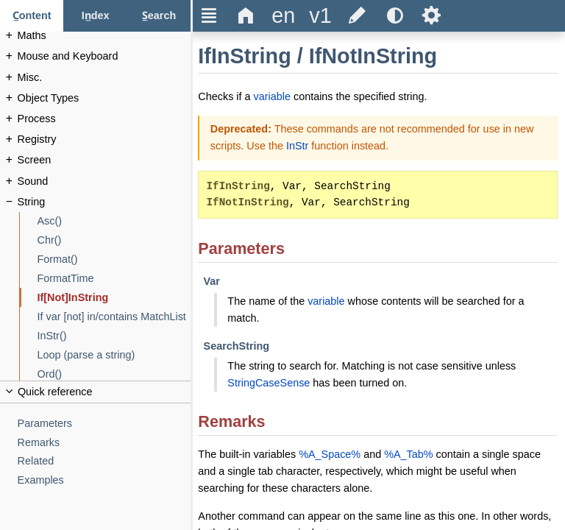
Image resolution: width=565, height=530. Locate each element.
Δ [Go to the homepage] (246, 15)
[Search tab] (159, 16)
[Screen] (104, 160)
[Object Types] (104, 98)
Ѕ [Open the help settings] (431, 15)
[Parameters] (104, 423)
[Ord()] (114, 374)
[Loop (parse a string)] (114, 355)
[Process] (104, 118)
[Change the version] (320, 16)
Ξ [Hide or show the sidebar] (209, 15)
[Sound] (104, 181)
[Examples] (104, 480)
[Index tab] (95, 16)
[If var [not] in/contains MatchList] (114, 316)
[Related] (104, 461)
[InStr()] (114, 336)
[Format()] (114, 259)
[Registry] (104, 139)
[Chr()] (114, 240)
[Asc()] (114, 221)
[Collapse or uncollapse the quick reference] (95, 392)
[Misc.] (104, 77)
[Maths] (104, 35)
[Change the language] (283, 16)
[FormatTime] (114, 278)
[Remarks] (104, 442)
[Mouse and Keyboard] (104, 56)
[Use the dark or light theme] (394, 16)
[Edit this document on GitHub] (357, 16)
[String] (104, 202)
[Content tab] (31, 16)
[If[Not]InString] (114, 297)
